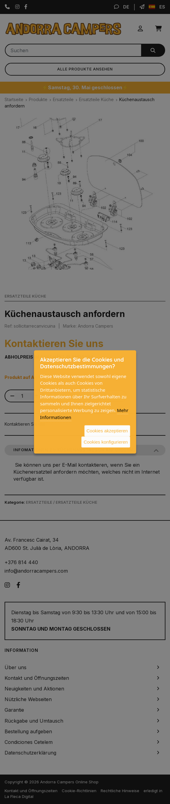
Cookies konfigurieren (106, 441)
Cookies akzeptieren (107, 430)
